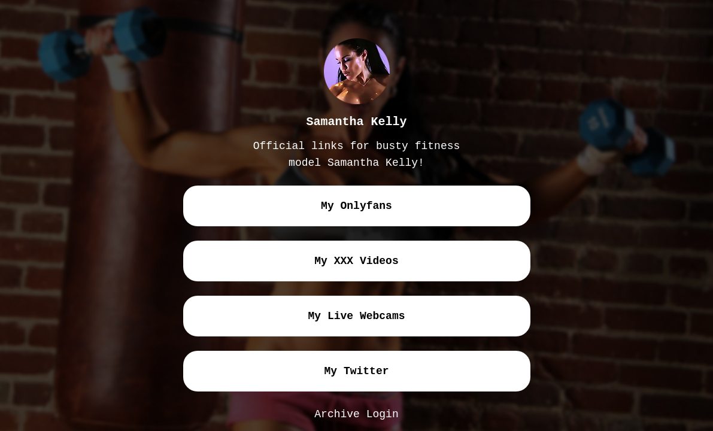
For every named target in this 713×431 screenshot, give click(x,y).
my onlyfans (356, 206)
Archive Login (356, 414)
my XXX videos (356, 261)
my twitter (356, 371)
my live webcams (356, 316)
